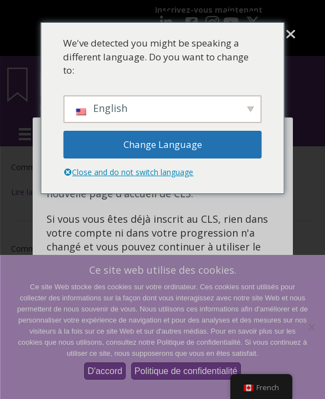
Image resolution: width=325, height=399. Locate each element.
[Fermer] (290, 35)
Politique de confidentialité (186, 371)
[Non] (311, 326)
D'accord (104, 371)
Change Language (162, 144)
